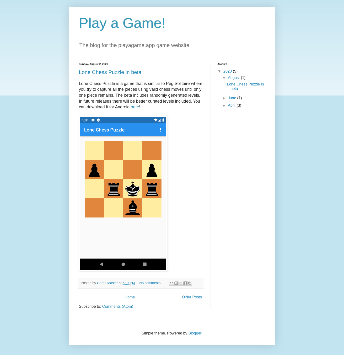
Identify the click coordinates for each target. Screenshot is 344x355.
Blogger (194, 333)
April (232, 105)
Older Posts (192, 297)
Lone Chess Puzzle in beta (110, 72)
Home (130, 297)
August (234, 78)
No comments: (150, 283)
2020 (228, 71)
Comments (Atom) (117, 306)
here (135, 107)
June (232, 98)
